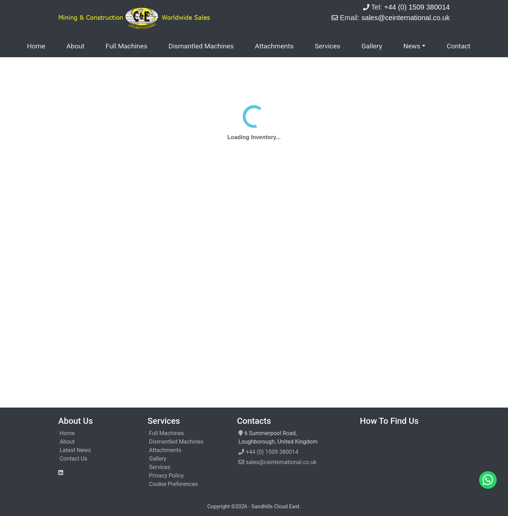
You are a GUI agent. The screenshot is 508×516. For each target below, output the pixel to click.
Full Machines (126, 46)
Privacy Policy (166, 475)
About (75, 46)
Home (36, 46)
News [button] (411, 46)
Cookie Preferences (173, 484)
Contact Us (73, 458)
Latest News (75, 450)
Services (327, 46)
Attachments (274, 46)
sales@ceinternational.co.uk (281, 462)
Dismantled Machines (201, 46)
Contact (458, 46)
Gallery (371, 46)
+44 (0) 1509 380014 (272, 452)
